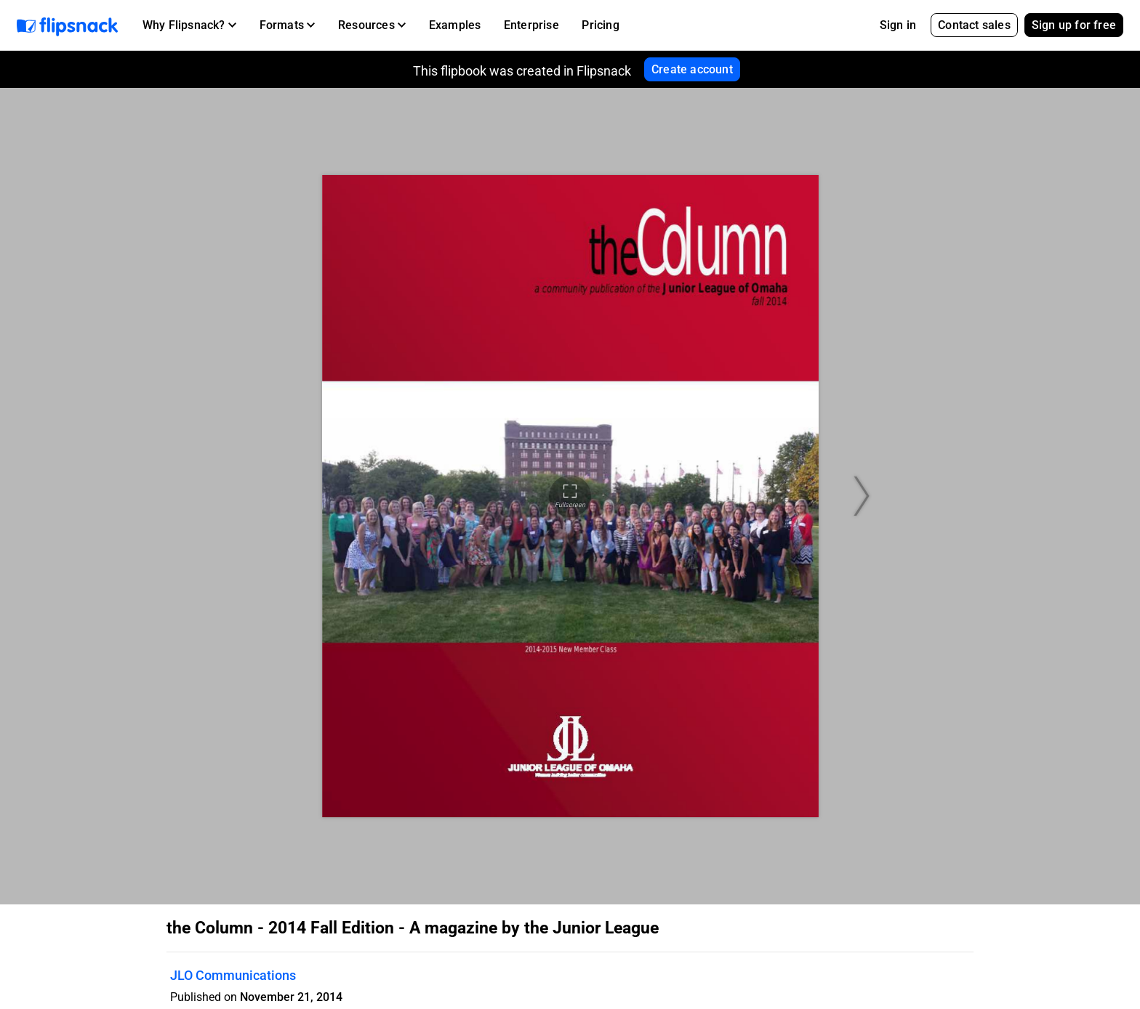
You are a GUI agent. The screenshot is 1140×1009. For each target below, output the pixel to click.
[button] (189, 25)
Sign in (898, 25)
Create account (692, 69)
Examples (455, 25)
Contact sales (974, 25)
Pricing (600, 25)
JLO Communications (233, 975)
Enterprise (531, 25)
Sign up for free (1074, 25)
